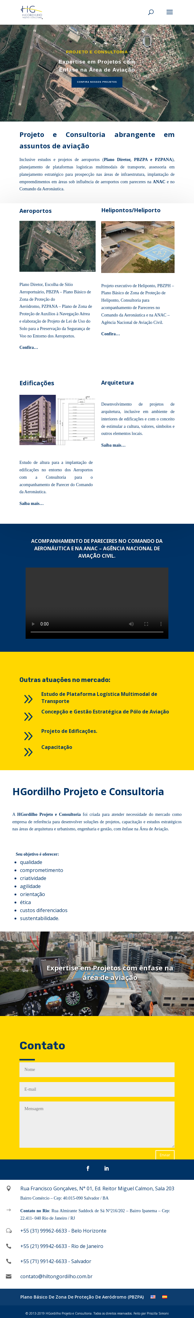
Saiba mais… (113, 445)
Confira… (28, 347)
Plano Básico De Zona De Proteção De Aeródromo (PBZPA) (82, 1297)
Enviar (165, 1155)
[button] (97, 73)
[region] (97, 73)
